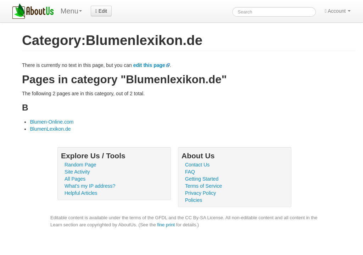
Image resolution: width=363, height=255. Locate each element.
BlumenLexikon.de (50, 129)
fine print (166, 224)
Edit (101, 11)
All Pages (75, 179)
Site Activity (77, 172)
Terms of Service (203, 186)
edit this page (149, 65)
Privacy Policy (200, 193)
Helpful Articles (81, 193)
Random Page (80, 165)
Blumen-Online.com (51, 122)
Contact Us (197, 165)
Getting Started (201, 179)
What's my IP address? (90, 186)
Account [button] (338, 11)
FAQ (190, 172)
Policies (193, 200)
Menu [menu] (71, 11)
